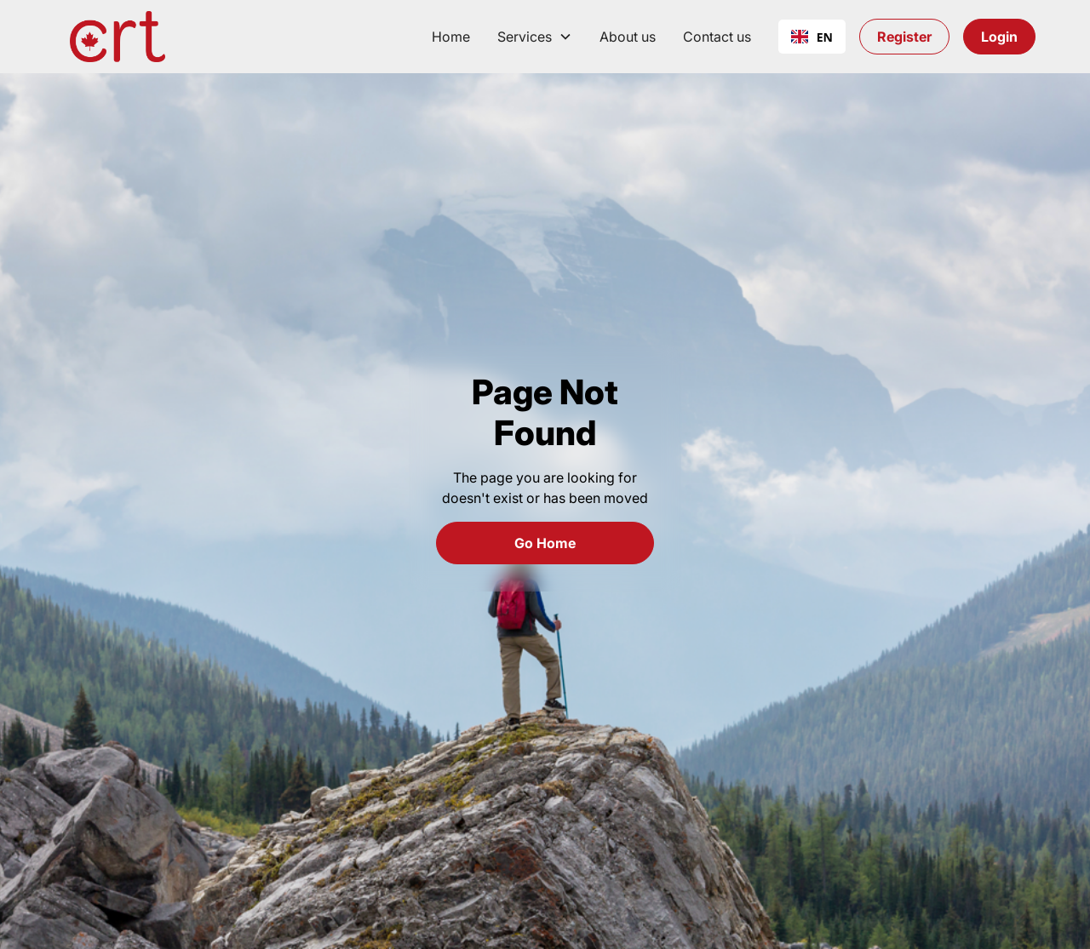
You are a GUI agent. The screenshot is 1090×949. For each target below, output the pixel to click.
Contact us (717, 36)
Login (999, 36)
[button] (535, 37)
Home (451, 36)
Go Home (545, 543)
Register (904, 36)
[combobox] (812, 37)
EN (812, 37)
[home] (117, 36)
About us (628, 36)
